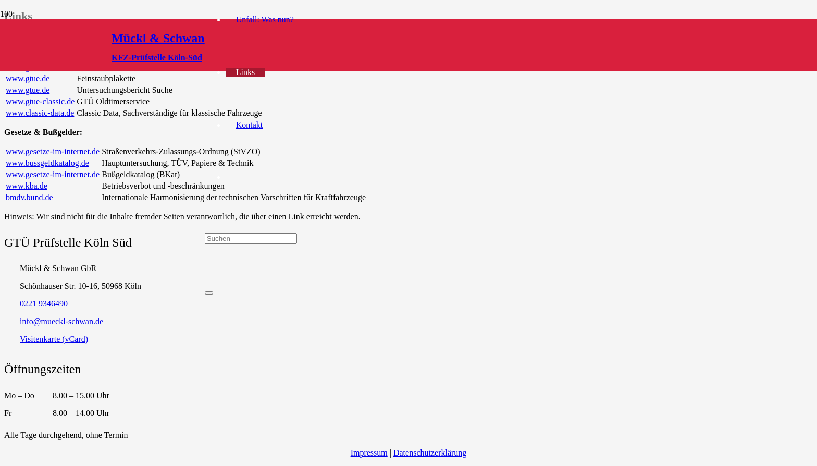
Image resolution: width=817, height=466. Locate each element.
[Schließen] (209, 293)
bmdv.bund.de (29, 197)
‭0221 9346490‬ (44, 303)
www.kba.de (26, 185)
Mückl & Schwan (158, 38)
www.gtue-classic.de (40, 101)
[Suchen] (251, 238)
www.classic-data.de (40, 112)
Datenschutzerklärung (429, 452)
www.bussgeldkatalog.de (47, 162)
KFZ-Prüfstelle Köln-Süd (157, 57)
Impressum (369, 452)
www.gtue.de (27, 78)
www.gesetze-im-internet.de (53, 151)
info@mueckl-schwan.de (61, 321)
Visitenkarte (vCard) (54, 339)
